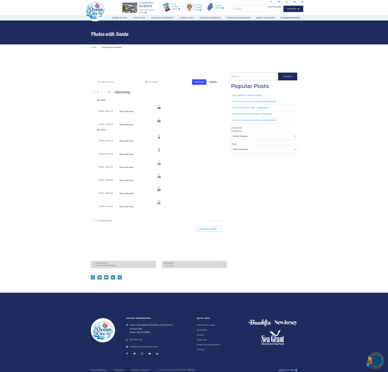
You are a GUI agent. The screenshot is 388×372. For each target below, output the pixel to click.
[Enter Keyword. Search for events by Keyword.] (120, 82)
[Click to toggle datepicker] (123, 92)
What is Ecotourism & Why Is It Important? (254, 120)
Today (109, 92)
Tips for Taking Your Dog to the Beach (252, 114)
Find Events (199, 82)
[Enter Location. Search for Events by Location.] (168, 82)
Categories (236, 131)
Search (287, 76)
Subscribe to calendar (208, 229)
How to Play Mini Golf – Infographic (250, 107)
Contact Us (293, 9)
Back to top (288, 370)
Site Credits (98, 370)
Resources (202, 340)
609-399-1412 (136, 340)
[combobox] (264, 136)
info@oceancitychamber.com (144, 346)
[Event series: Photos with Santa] (112, 111)
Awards (200, 335)
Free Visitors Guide (206, 325)
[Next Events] (101, 92)
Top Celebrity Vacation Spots (247, 95)
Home (94, 47)
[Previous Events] (97, 92)
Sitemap (119, 370)
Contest (200, 349)
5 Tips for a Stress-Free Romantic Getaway (254, 101)
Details (142, 12)
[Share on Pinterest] (120, 277)
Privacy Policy (140, 370)
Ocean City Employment (208, 344)
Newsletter (202, 330)
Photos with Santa (126, 111)
